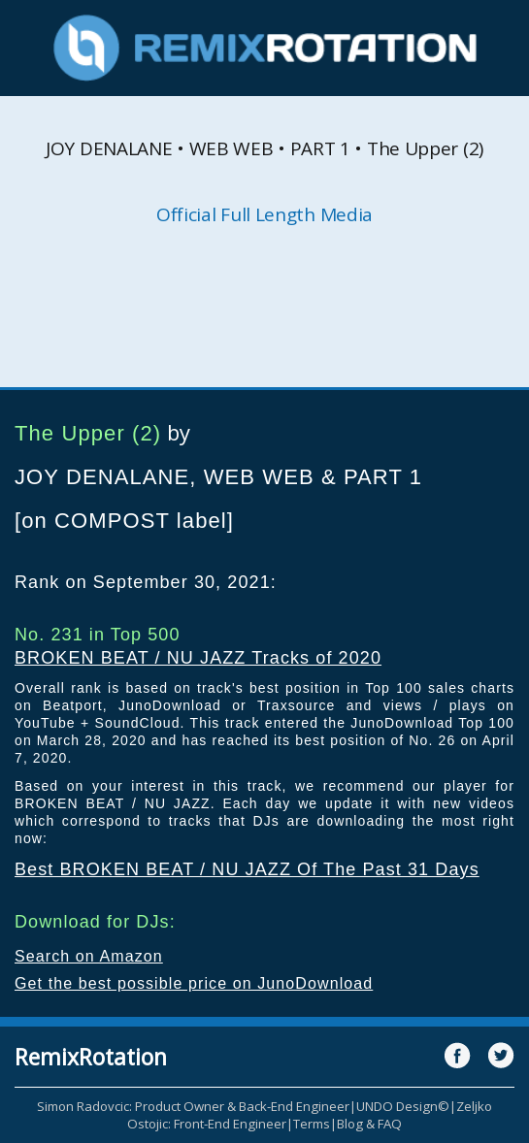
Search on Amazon (89, 956)
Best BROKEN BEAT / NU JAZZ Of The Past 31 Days (247, 869)
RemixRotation (91, 1056)
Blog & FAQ (369, 1123)
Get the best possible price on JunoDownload (194, 983)
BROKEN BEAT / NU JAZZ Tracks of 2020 (198, 658)
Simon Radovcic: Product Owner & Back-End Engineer (193, 1106)
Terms (311, 1123)
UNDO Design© (402, 1106)
